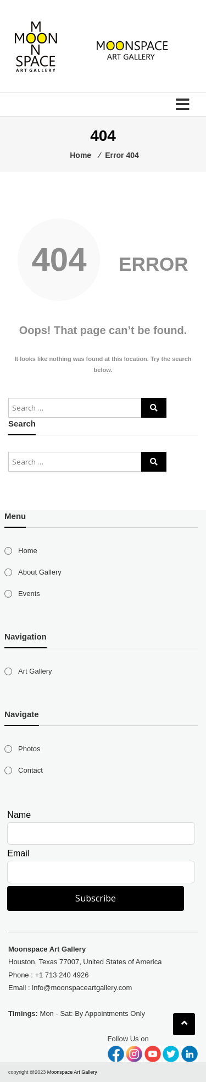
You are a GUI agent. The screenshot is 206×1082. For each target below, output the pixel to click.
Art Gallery (35, 671)
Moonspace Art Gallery (72, 1072)
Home (27, 551)
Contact (30, 770)
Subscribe (95, 898)
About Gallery (40, 572)
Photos (29, 749)
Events (29, 593)
